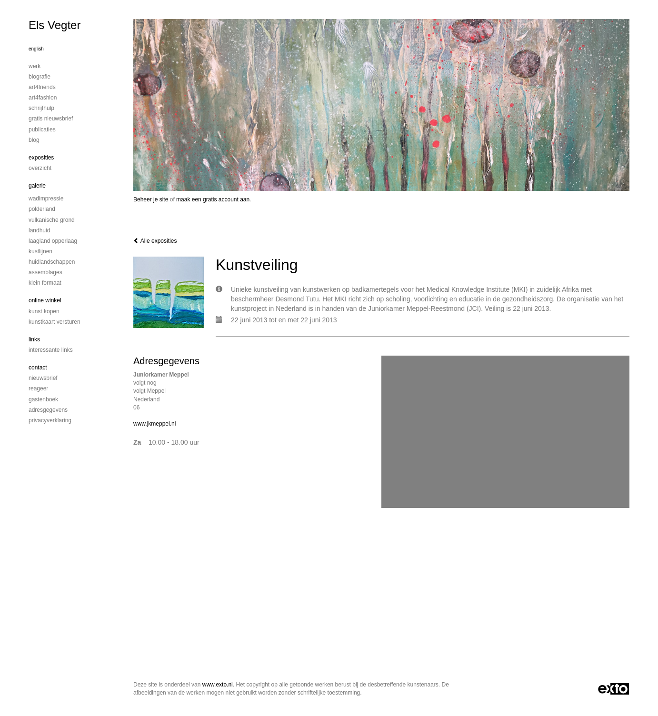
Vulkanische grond (52, 220)
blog (34, 140)
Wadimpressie (46, 198)
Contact (38, 367)
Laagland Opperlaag (53, 241)
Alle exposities (155, 241)
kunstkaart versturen (54, 321)
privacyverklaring (50, 420)
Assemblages (45, 272)
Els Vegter (54, 25)
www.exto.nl (217, 684)
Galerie (37, 185)
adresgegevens (48, 410)
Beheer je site (150, 199)
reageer (38, 388)
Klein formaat (45, 282)
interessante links (51, 350)
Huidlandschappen (52, 262)
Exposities (41, 157)
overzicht (40, 168)
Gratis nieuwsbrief (51, 118)
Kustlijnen (40, 251)
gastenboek (43, 399)
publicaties (42, 129)
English (36, 48)
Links (34, 339)
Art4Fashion (43, 97)
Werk (34, 66)
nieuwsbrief (43, 378)
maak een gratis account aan (212, 199)
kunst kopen (44, 311)
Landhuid (39, 230)
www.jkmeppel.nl (154, 423)
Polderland (42, 209)
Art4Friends (42, 87)
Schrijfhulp (41, 108)
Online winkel (45, 300)
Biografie (39, 76)
